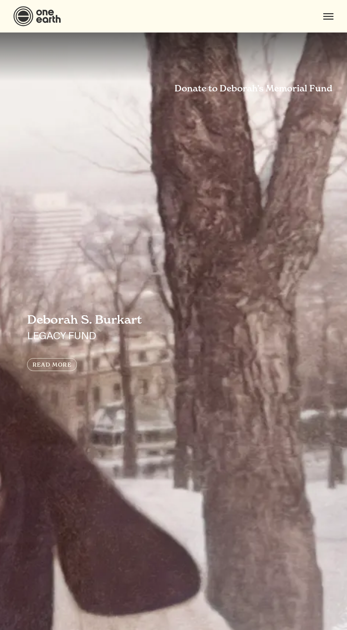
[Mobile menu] (328, 16)
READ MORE (52, 364)
